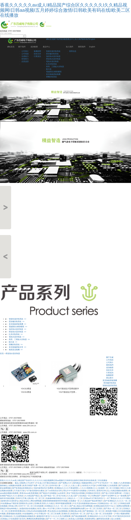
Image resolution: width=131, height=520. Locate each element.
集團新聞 (37, 51)
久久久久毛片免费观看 (61, 516)
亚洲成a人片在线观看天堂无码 (13, 519)
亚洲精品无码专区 (93, 493)
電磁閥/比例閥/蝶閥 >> (17, 327)
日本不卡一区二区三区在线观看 (31, 506)
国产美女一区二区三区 (113, 508)
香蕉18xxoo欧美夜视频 (29, 493)
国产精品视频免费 (79, 516)
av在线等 (62, 493)
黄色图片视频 (111, 511)
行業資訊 (37, 56)
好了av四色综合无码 (54, 491)
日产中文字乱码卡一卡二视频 (106, 483)
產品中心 (71, 39)
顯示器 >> (12, 342)
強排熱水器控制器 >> (16, 329)
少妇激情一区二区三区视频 (108, 488)
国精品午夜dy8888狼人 (9, 508)
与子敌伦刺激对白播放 (35, 491)
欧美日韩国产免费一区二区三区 (35, 485)
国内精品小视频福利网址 (83, 483)
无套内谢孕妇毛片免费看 (43, 488)
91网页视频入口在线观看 (107, 485)
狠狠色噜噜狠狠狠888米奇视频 (55, 501)
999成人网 (13, 506)
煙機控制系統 (51, 77)
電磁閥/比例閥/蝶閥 (53, 72)
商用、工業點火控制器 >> (18, 339)
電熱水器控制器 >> (15, 337)
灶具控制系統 (51, 64)
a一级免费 (122, 496)
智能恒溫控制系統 (53, 51)
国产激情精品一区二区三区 (94, 511)
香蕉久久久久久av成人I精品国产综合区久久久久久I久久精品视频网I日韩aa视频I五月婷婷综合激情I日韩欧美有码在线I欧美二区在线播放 (65, 10)
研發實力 (25, 59)
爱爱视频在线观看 (14, 514)
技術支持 (37, 54)
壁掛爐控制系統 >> (15, 321)
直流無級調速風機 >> (16, 324)
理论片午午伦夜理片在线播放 (75, 491)
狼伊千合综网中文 (109, 496)
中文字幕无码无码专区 (121, 516)
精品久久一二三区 (75, 498)
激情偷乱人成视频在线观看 (11, 485)
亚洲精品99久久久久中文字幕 (100, 516)
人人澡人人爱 (74, 485)
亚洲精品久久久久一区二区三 (57, 506)
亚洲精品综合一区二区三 (108, 503)
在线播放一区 (74, 501)
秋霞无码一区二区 (78, 514)
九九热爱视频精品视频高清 (25, 516)
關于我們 (57, 39)
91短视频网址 (28, 514)
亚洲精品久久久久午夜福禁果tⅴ (67, 488)
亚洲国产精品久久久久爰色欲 (12, 496)
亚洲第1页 (66, 514)
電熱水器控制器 (52, 61)
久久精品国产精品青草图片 (92, 501)
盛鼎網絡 (72, 472)
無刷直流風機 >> (15, 350)
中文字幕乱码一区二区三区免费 (48, 514)
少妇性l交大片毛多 (88, 485)
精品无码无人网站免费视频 (31, 501)
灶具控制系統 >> (15, 334)
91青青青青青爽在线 (17, 511)
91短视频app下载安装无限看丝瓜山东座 (17, 503)
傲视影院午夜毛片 (44, 516)
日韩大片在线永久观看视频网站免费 (70, 508)
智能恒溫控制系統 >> (16, 319)
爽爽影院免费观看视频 (36, 519)
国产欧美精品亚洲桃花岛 (22, 488)
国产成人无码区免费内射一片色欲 (115, 493)
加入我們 (78, 39)
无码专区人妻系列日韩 (97, 491)
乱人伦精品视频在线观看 (117, 491)
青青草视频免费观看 (63, 503)
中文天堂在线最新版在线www (85, 503)
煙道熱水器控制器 (53, 59)
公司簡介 (25, 51)
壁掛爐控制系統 (52, 54)
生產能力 (25, 56)
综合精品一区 (85, 496)
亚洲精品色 (8, 516)
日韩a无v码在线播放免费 (36, 511)
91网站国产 (96, 496)
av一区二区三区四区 (94, 508)
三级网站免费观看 (122, 506)
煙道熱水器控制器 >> (16, 332)
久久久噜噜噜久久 (89, 488)
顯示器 (48, 69)
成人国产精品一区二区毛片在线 (53, 496)
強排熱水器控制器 (53, 56)
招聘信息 (72, 51)
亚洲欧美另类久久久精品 (44, 503)
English (92, 39)
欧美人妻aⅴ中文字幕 (46, 508)
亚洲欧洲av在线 (75, 511)
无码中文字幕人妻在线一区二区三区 (30, 498)
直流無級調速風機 (53, 74)
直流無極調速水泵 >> (16, 347)
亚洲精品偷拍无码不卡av (104, 506)
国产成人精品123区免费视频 (81, 506)
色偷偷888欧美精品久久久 (56, 498)
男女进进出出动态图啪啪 (58, 511)
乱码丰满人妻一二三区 (59, 485)
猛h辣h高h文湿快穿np (10, 501)
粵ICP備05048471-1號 (92, 472)
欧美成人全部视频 (76, 519)
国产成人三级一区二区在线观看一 (100, 514)
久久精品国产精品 (32, 496)
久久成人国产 (72, 496)
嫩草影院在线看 (103, 519)
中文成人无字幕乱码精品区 (47, 483)
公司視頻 (25, 54)
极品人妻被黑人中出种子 (25, 483)
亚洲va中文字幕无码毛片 (94, 498)
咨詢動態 (64, 39)
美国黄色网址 (90, 519)
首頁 (2, 353)
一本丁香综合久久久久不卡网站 (117, 498)
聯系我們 (85, 39)
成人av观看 (116, 519)
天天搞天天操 (19, 491)
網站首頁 (49, 39)
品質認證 (25, 61)
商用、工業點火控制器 (55, 66)
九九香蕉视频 (124, 483)
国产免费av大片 (65, 483)
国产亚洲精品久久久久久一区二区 (117, 501)
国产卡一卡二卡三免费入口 (57, 519)
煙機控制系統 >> (15, 344)
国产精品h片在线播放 (48, 493)
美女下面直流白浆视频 (76, 493)
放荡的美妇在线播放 (28, 508)
